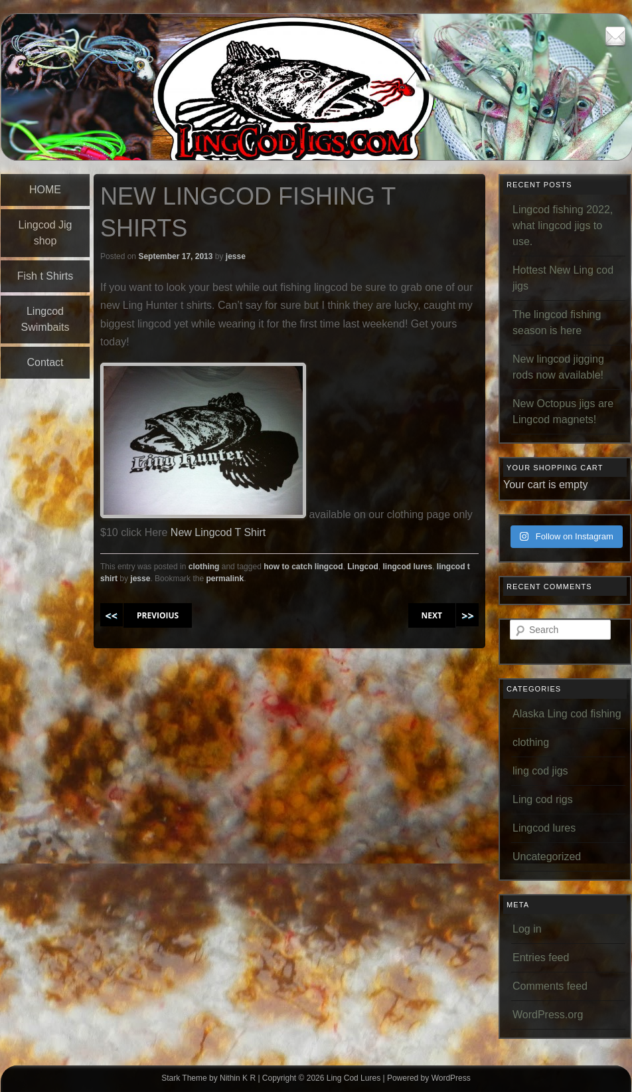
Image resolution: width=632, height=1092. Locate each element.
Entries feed (541, 957)
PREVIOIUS (158, 615)
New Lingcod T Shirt (218, 532)
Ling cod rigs (543, 799)
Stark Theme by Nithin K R (208, 1078)
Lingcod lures (544, 828)
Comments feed (550, 986)
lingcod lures (408, 566)
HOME (45, 189)
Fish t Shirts (45, 276)
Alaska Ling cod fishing (567, 713)
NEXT (432, 615)
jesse (236, 256)
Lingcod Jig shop (45, 232)
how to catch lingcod (303, 566)
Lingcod (362, 566)
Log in (527, 929)
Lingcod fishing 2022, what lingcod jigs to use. (563, 225)
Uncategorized (547, 856)
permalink (225, 578)
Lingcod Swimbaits (45, 319)
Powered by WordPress (429, 1078)
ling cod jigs (540, 770)
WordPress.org (548, 1014)
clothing (204, 566)
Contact (45, 362)
